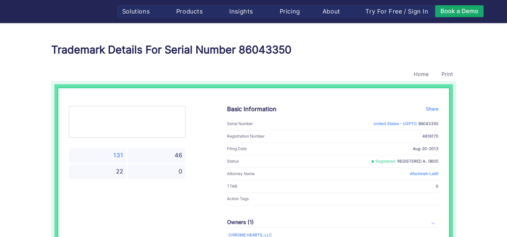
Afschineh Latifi (424, 173)
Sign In (420, 11)
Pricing (292, 11)
